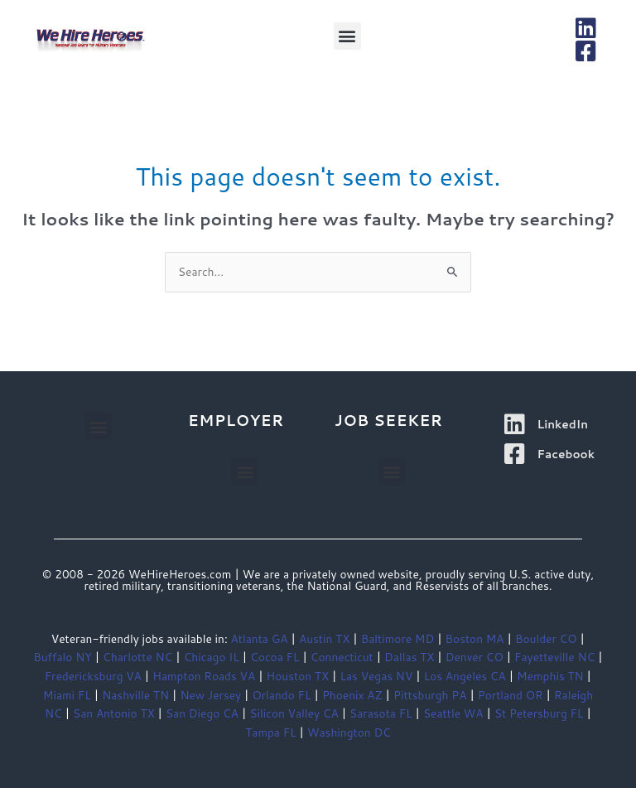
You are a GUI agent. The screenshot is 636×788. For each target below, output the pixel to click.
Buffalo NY (62, 657)
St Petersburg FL (539, 713)
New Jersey (210, 695)
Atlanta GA (258, 638)
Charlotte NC (137, 657)
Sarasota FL (380, 713)
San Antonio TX (114, 713)
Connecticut (342, 657)
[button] (347, 36)
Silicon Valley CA (293, 713)
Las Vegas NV (376, 676)
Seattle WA (453, 713)
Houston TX (298, 676)
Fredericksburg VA (93, 676)
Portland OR (510, 695)
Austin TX (324, 638)
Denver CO (475, 657)
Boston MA (475, 638)
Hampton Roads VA (203, 676)
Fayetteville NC (554, 657)
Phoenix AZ (352, 695)
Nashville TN (135, 695)
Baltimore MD (397, 638)
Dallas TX (409, 657)
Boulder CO (546, 638)
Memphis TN (550, 676)
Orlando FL (281, 695)
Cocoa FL (274, 657)
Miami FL (67, 695)
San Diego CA (202, 713)
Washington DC (349, 732)
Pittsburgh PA (429, 695)
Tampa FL (270, 732)
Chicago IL (211, 657)
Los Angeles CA (465, 676)
